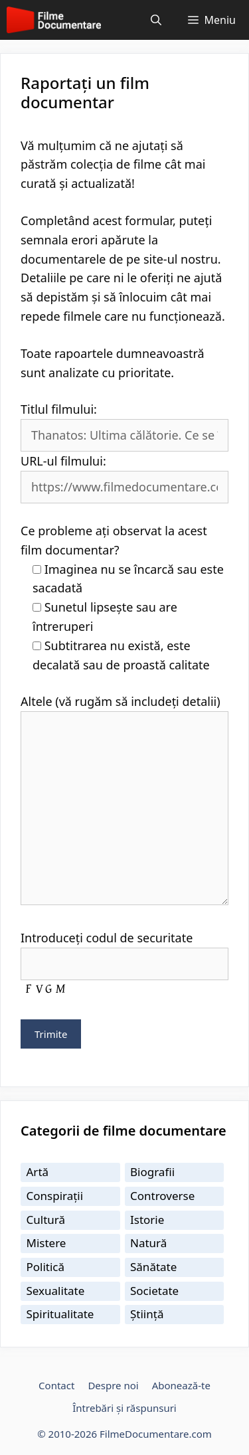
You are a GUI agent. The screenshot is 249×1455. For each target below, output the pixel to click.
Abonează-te (181, 1385)
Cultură (46, 1219)
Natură (148, 1242)
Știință (146, 1314)
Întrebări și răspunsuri (124, 1407)
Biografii (152, 1171)
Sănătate (153, 1266)
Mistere (46, 1242)
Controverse (162, 1195)
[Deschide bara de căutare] (156, 20)
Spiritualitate (60, 1314)
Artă (38, 1171)
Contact (56, 1385)
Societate (154, 1290)
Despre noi (113, 1385)
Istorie (147, 1219)
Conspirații (55, 1195)
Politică (46, 1266)
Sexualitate (56, 1290)
